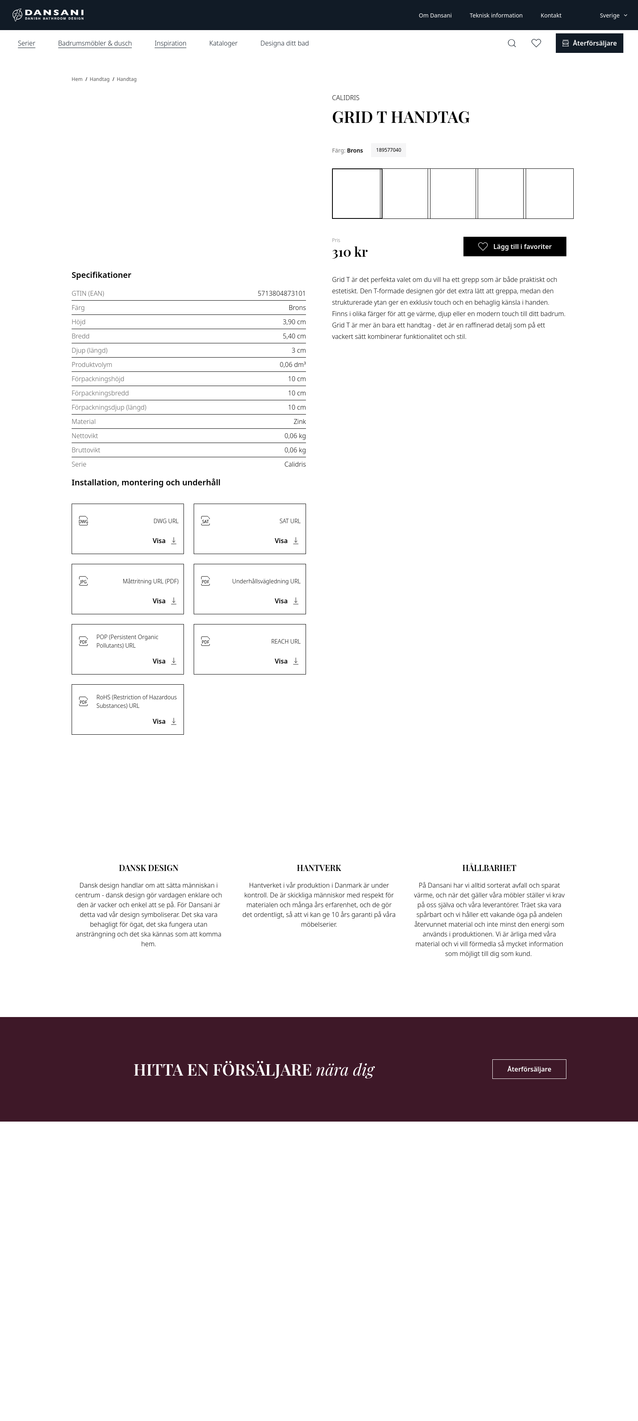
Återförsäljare (529, 1069)
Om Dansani (435, 15)
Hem (78, 79)
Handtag (100, 79)
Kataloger (223, 43)
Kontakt (551, 15)
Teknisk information (496, 15)
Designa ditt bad (284, 43)
